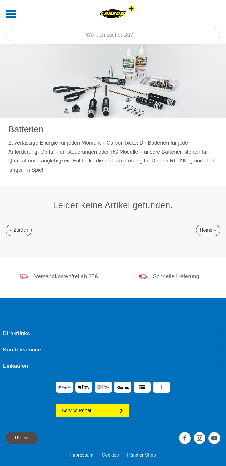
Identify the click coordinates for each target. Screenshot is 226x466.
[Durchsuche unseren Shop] (113, 35)
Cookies (110, 454)
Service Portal (93, 410)
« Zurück (19, 230)
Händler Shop (141, 454)
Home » (208, 230)
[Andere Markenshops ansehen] (131, 9)
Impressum (81, 454)
